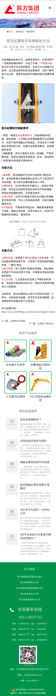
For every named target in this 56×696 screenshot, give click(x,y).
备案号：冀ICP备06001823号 (23, 693)
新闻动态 (20, 31)
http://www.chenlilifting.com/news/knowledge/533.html (28, 312)
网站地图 (41, 693)
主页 (10, 31)
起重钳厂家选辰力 (46, 324)
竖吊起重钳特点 (23, 135)
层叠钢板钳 (27, 160)
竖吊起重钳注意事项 (35, 258)
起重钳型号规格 (17, 321)
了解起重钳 (30, 31)
